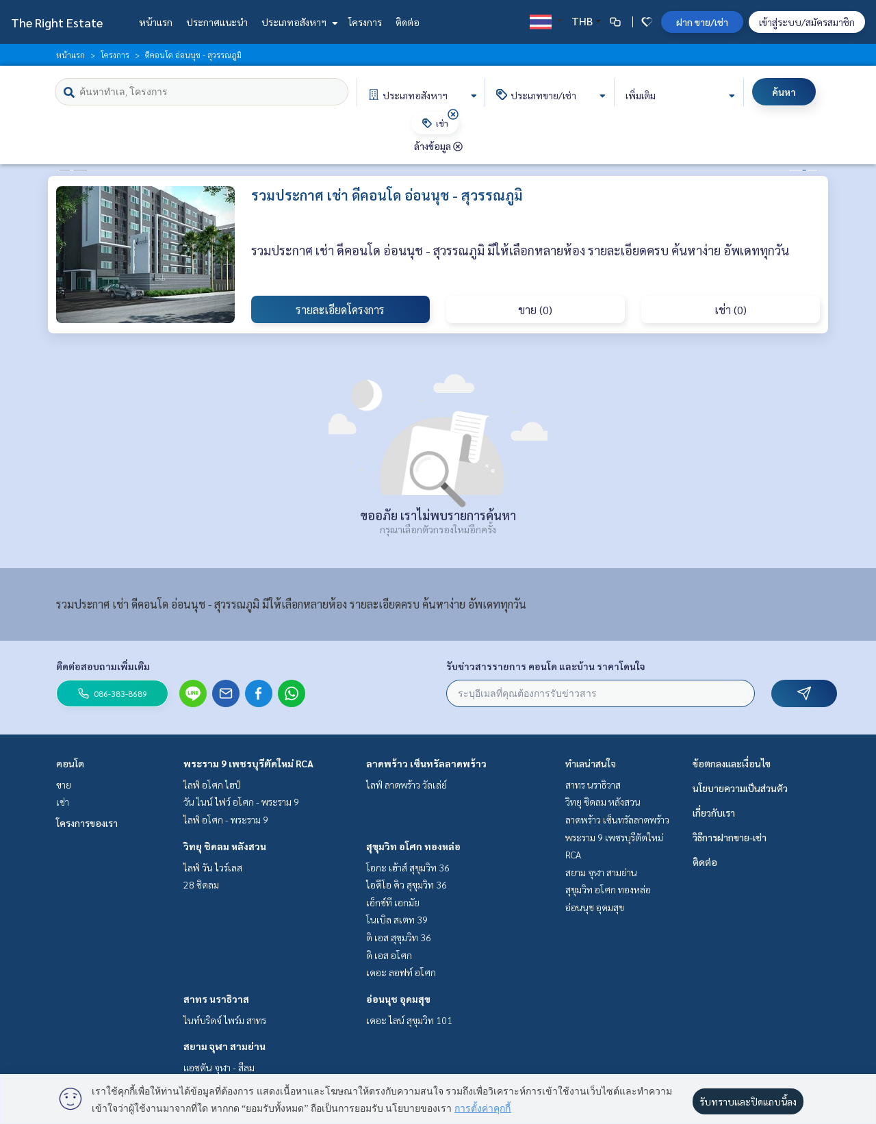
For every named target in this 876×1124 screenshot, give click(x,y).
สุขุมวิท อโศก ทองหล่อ (413, 846)
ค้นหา (784, 92)
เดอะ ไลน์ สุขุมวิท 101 (409, 1020)
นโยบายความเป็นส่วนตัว (740, 788)
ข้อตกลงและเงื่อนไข (732, 763)
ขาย (63, 784)
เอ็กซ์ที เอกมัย (393, 902)
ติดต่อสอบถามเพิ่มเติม (103, 666)
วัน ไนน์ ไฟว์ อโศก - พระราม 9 (241, 801)
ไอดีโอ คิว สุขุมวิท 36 (406, 884)
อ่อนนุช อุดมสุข (398, 999)
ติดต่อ (408, 22)
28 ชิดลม (201, 884)
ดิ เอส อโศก (389, 955)
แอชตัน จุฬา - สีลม (219, 1067)
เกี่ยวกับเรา (714, 812)
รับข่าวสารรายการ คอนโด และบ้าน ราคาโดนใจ (545, 666)
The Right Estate (57, 22)
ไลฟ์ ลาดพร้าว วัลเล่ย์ (406, 784)
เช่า (62, 801)
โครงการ (365, 22)
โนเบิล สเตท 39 (397, 919)
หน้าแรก (155, 22)
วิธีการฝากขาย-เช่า (729, 837)
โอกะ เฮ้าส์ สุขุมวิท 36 (408, 867)
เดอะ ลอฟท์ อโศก (401, 972)
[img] (453, 114)
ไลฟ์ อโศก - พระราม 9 (225, 819)
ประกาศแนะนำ (217, 22)
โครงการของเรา (87, 823)
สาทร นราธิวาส (216, 999)
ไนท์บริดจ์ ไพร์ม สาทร (224, 1020)
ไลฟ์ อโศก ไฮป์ (212, 784)
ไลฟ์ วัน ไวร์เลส (212, 867)
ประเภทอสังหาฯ (298, 22)
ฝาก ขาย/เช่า (702, 22)
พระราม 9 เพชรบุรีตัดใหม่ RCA (248, 763)
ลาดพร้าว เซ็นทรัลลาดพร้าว (426, 763)
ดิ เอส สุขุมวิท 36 (398, 937)
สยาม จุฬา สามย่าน (224, 1046)
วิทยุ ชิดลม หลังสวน (224, 846)
